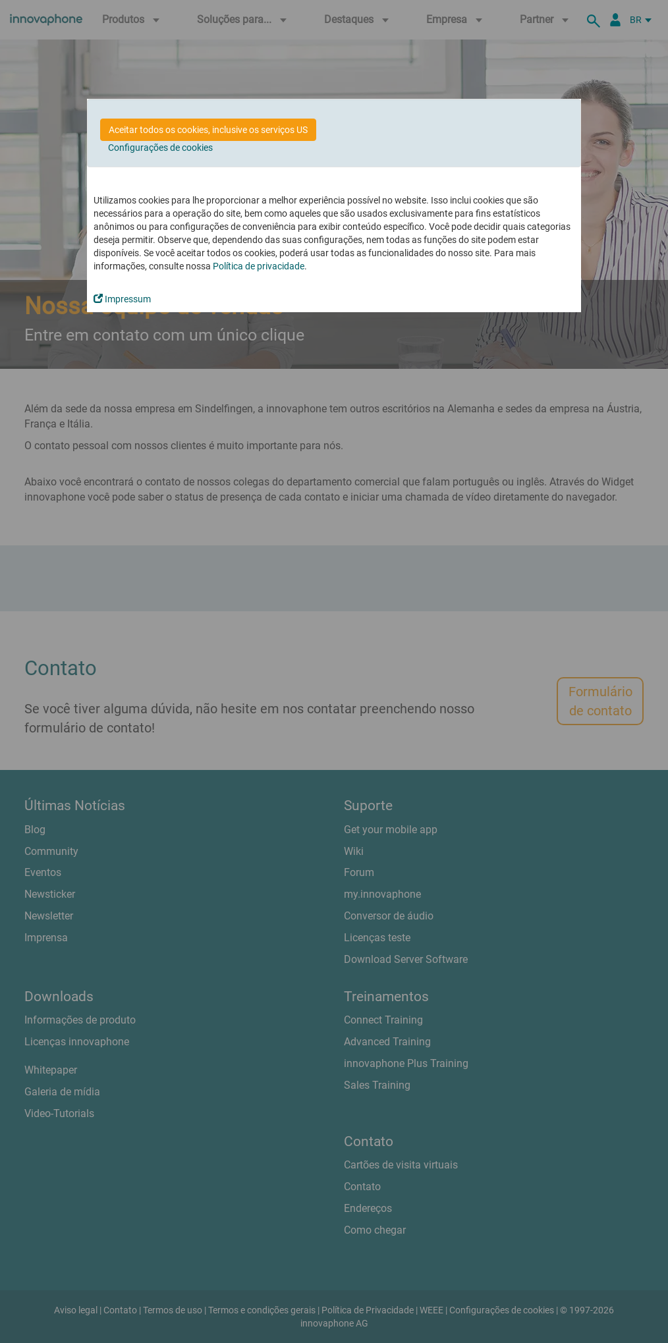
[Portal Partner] (615, 20)
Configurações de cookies (160, 147)
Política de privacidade (258, 266)
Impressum (122, 299)
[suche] (595, 20)
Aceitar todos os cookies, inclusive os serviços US (208, 129)
